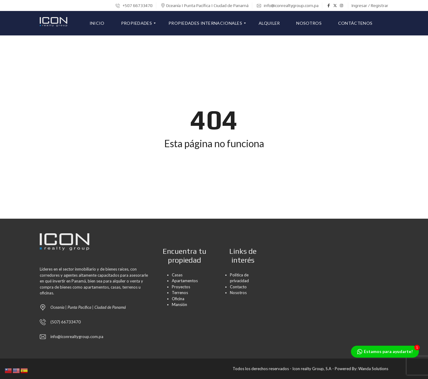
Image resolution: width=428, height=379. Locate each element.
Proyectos (181, 286)
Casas (177, 274)
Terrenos (180, 292)
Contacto (238, 286)
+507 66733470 (134, 5)
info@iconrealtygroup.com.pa (288, 5)
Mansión (179, 304)
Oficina (178, 298)
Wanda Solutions (373, 368)
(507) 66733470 (65, 321)
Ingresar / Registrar (370, 5)
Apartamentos (185, 280)
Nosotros (238, 292)
